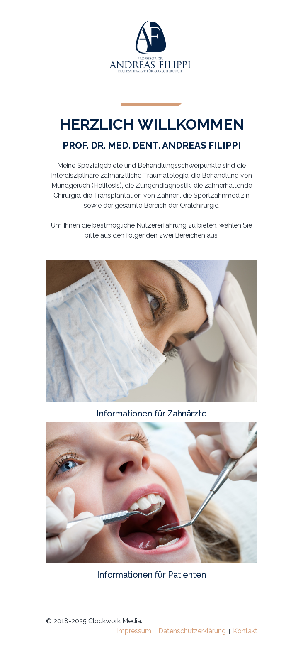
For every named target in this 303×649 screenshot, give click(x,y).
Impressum (134, 631)
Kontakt (245, 631)
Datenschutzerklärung (192, 631)
